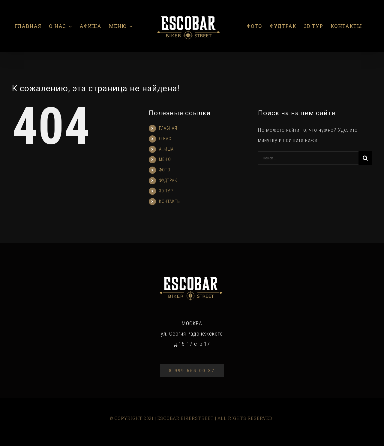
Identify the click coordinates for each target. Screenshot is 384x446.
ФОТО (164, 169)
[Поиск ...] (308, 158)
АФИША (166, 149)
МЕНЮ (165, 159)
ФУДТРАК (168, 180)
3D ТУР (166, 190)
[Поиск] (365, 158)
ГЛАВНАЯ (168, 128)
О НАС (165, 138)
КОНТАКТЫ (170, 201)
